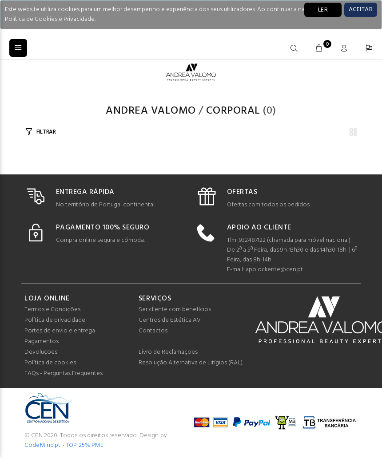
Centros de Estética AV (170, 320)
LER (323, 10)
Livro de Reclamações (168, 352)
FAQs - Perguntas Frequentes (63, 373)
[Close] (360, 10)
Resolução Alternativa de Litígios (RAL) (191, 363)
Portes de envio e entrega (59, 331)
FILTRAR (46, 132)
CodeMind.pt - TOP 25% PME (64, 445)
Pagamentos (41, 341)
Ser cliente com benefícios (175, 309)
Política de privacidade (54, 320)
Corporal (233, 111)
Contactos (153, 331)
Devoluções (40, 352)
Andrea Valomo (150, 111)
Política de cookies (50, 363)
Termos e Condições (52, 309)
